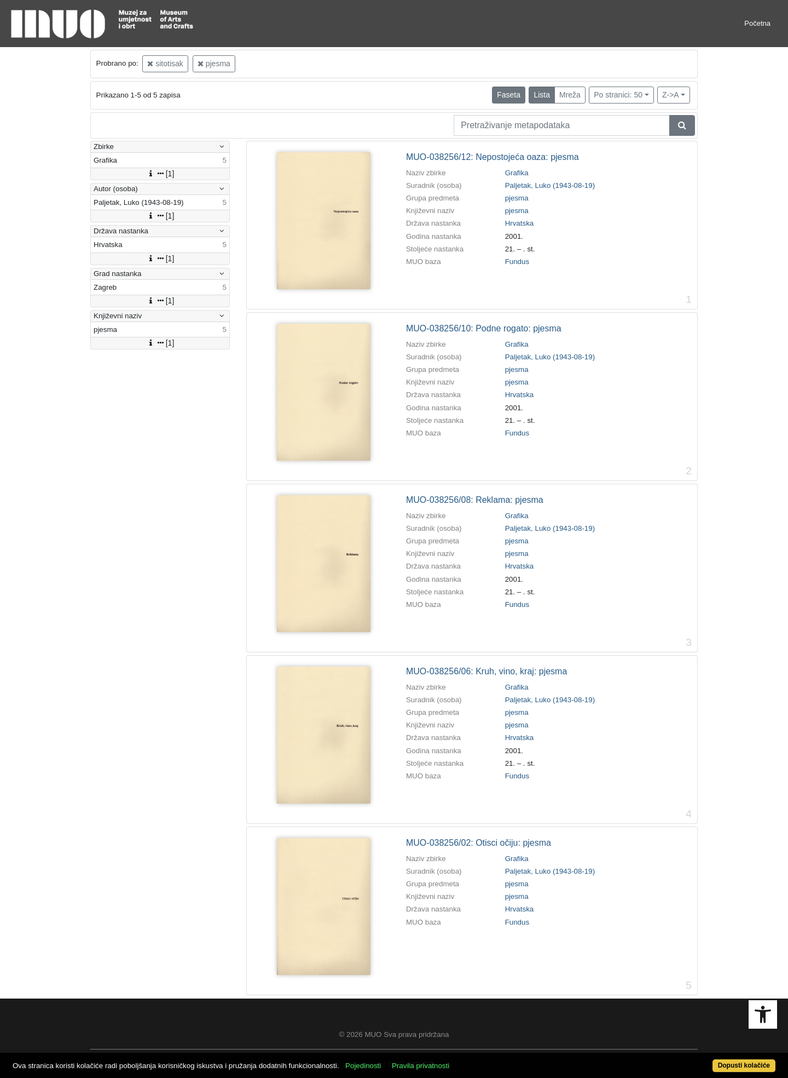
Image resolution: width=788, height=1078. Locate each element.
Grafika (517, 173)
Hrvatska (519, 223)
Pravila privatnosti (420, 1066)
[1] (160, 173)
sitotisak (165, 63)
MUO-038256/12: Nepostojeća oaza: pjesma (492, 157)
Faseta (508, 94)
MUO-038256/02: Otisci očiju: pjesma (478, 842)
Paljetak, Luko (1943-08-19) (550, 185)
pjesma (214, 63)
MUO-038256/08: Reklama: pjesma (474, 499)
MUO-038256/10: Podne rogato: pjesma (483, 328)
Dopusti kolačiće (744, 1065)
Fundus (517, 261)
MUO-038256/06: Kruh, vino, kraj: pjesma (486, 671)
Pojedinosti (363, 1066)
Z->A (670, 94)
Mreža (570, 94)
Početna (757, 23)
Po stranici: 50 (618, 94)
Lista (542, 94)
